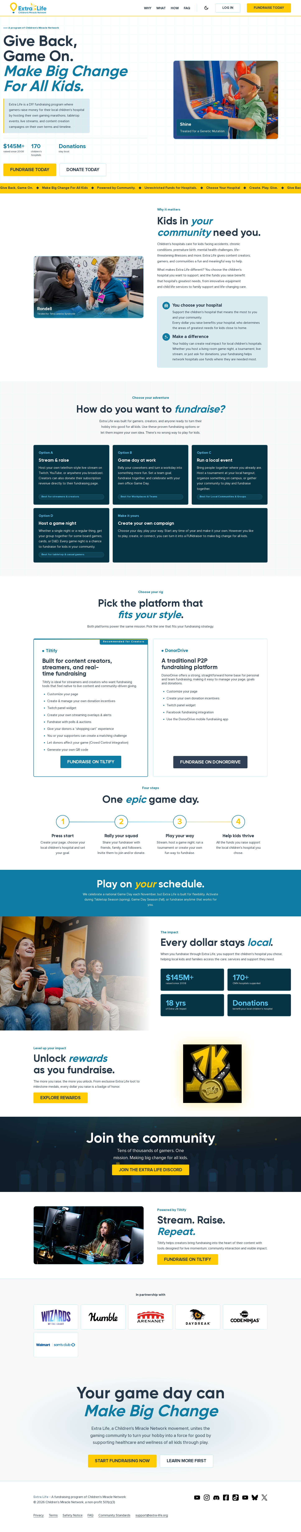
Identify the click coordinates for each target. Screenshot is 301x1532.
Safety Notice (73, 1515)
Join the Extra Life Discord (150, 1170)
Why (147, 8)
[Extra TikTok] (235, 1497)
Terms (53, 1515)
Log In (227, 8)
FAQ (90, 1515)
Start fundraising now (122, 1460)
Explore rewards (60, 1097)
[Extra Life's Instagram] (207, 1497)
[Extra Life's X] (264, 1497)
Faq (187, 8)
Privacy (38, 1515)
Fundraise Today (269, 8)
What (161, 8)
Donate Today (82, 169)
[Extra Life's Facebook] (226, 1497)
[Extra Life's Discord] (216, 1497)
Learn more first (186, 1460)
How (175, 8)
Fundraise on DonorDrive (210, 762)
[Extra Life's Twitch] (245, 1497)
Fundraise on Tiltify (90, 762)
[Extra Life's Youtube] (197, 1497)
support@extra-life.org (151, 1515)
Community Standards (114, 1515)
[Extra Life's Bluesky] (255, 1497)
